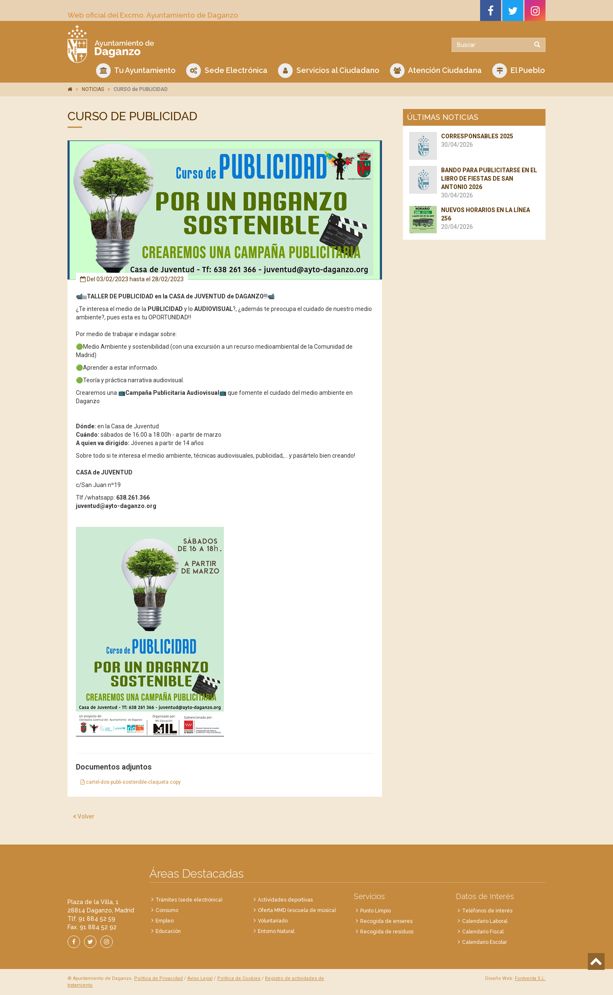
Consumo (167, 910)
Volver (83, 816)
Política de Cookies (238, 978)
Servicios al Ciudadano (328, 70)
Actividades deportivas (285, 900)
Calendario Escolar (484, 942)
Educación (168, 931)
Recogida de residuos (386, 932)
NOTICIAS (93, 89)
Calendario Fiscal (483, 932)
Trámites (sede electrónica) (189, 900)
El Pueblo (518, 70)
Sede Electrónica (227, 70)
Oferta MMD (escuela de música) (297, 910)
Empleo (165, 921)
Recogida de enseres (386, 921)
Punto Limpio (375, 911)
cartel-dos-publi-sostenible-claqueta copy (131, 782)
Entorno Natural (276, 931)
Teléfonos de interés (487, 911)
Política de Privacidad (158, 978)
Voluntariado (273, 921)
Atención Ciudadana (436, 70)
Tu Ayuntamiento (136, 70)
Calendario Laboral (484, 921)
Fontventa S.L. (530, 978)
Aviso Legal (200, 978)
